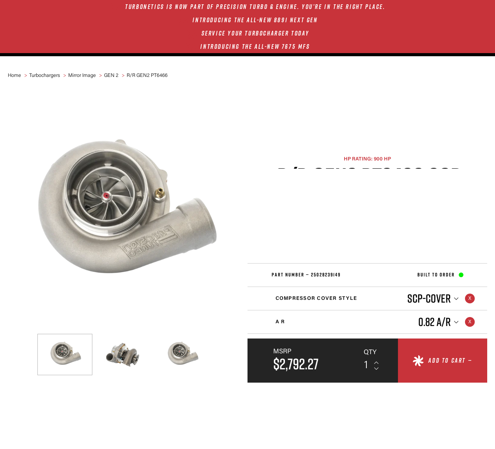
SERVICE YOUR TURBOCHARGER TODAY (255, 33)
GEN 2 (111, 75)
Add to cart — (450, 360)
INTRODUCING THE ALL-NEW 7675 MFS (255, 46)
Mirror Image (82, 75)
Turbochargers (44, 75)
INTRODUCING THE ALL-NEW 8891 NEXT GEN (255, 20)
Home (14, 75)
